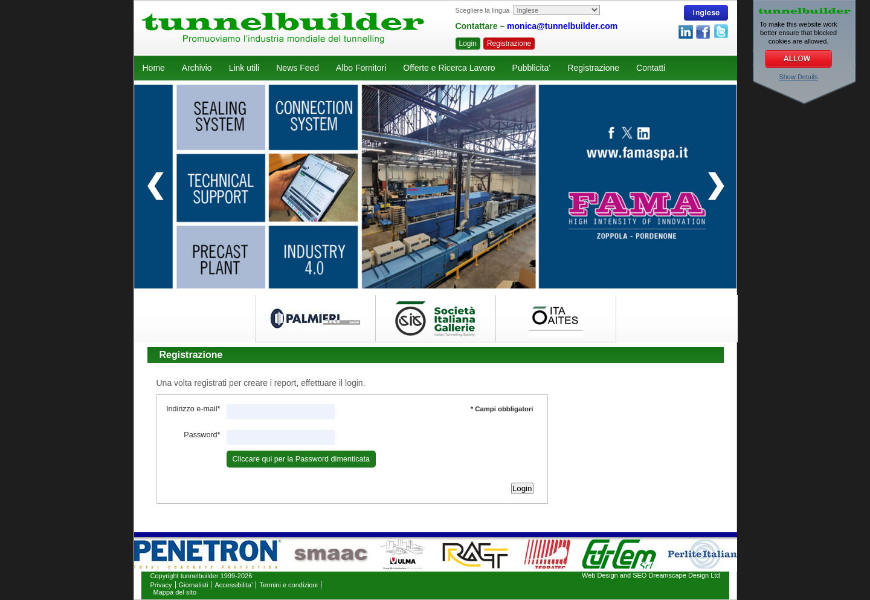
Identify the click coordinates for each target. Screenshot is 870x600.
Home (154, 68)
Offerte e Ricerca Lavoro (449, 68)
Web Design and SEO (614, 575)
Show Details (798, 76)
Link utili (244, 68)
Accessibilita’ (233, 585)
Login (468, 43)
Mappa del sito (175, 592)
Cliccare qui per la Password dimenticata (301, 459)
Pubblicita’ (531, 68)
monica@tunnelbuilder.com (562, 26)
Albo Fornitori (361, 68)
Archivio (197, 68)
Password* (202, 435)
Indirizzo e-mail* (193, 409)
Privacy (161, 585)
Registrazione (509, 43)
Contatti (650, 68)
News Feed (297, 68)
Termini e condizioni (288, 585)
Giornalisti (193, 585)
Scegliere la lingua (483, 10)
